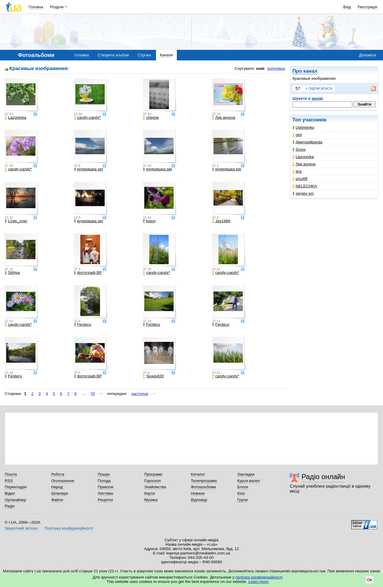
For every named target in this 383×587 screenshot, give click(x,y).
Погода (104, 481)
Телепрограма (204, 481)
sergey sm (303, 193)
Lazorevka (303, 157)
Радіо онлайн (323, 477)
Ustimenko (303, 127)
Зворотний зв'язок (21, 528)
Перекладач (16, 487)
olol (297, 135)
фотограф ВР (88, 272)
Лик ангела (304, 164)
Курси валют (248, 481)
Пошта (11, 474)
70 (93, 393)
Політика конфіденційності (69, 528)
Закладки (245, 474)
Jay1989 (221, 221)
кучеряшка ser (88, 169)
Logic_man (16, 221)
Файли (57, 500)
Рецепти (105, 500)
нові (260, 68)
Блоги (242, 487)
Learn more (258, 581)
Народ (57, 487)
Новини (198, 493)
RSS (9, 481)
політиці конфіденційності (258, 577)
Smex (299, 149)
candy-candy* (87, 117)
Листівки (105, 493)
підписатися (318, 88)
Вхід (347, 7)
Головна (36, 7)
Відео (10, 493)
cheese (151, 117)
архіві (317, 98)
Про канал (304, 71)
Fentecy (82, 324)
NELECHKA (304, 186)
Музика (150, 500)
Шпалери (59, 493)
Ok (369, 580)
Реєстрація (367, 7)
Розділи (57, 7)
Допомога (367, 55)
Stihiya (12, 272)
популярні (276, 68)
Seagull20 (153, 376)
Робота (57, 474)
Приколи (105, 487)
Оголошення (62, 481)
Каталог (198, 474)
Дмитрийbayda (307, 142)
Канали (166, 55)
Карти (149, 493)
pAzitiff (299, 179)
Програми (153, 474)
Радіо (10, 506)
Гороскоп (152, 481)
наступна (139, 393)
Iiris (297, 171)
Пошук (104, 474)
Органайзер (15, 500)
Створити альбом (113, 55)
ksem (149, 221)
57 (297, 88)
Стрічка (144, 55)
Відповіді (199, 500)
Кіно (241, 493)
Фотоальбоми (203, 487)
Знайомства (155, 487)
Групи (242, 500)
